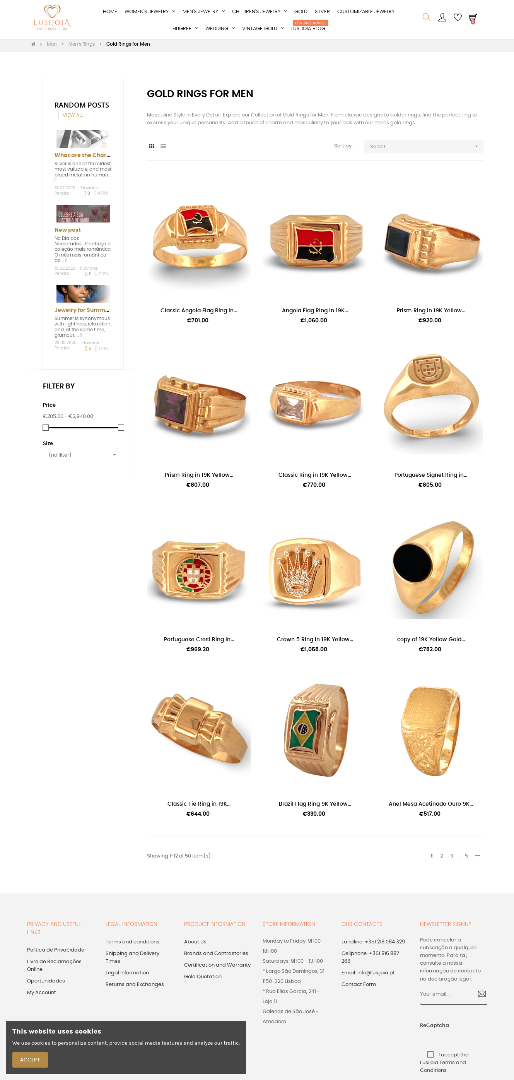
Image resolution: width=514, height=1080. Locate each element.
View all (73, 117)
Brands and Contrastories (216, 955)
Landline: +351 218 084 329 (373, 944)
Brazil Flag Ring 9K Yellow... (315, 806)
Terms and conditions (132, 944)
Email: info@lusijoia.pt (368, 975)
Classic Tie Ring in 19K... (199, 806)
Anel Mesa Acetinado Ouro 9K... (431, 806)
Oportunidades (46, 983)
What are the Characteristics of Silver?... (111, 158)
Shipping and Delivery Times (132, 959)
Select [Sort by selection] (426, 149)
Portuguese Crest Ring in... (199, 642)
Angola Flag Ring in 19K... (315, 312)
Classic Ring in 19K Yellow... (314, 477)
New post (68, 232)
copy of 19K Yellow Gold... (431, 642)
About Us (195, 944)
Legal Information (127, 975)
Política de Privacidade (55, 952)
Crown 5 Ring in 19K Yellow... (315, 642)
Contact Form (359, 986)
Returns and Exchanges (135, 986)
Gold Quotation (203, 979)
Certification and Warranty (217, 967)
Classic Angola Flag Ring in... (199, 312)
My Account (41, 995)
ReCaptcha (427, 1027)
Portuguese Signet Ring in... (430, 477)
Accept (30, 1060)
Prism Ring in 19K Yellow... (431, 312)
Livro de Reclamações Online (54, 968)
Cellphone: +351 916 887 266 (370, 959)
